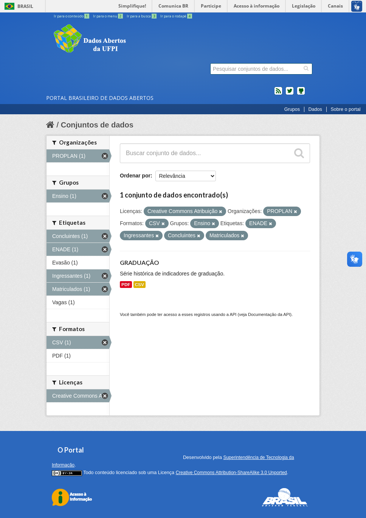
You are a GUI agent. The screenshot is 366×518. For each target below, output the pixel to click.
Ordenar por (135, 176)
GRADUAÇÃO (139, 262)
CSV (139, 284)
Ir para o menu (108, 16)
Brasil (25, 6)
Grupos (292, 109)
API (233, 314)
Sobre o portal (345, 109)
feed (278, 94)
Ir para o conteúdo (72, 16)
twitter (289, 94)
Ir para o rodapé (176, 16)
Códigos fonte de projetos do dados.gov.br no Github (301, 94)
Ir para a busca (142, 16)
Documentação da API (269, 314)
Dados (315, 109)
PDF (125, 284)
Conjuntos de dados (97, 125)
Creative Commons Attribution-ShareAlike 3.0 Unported (231, 472)
